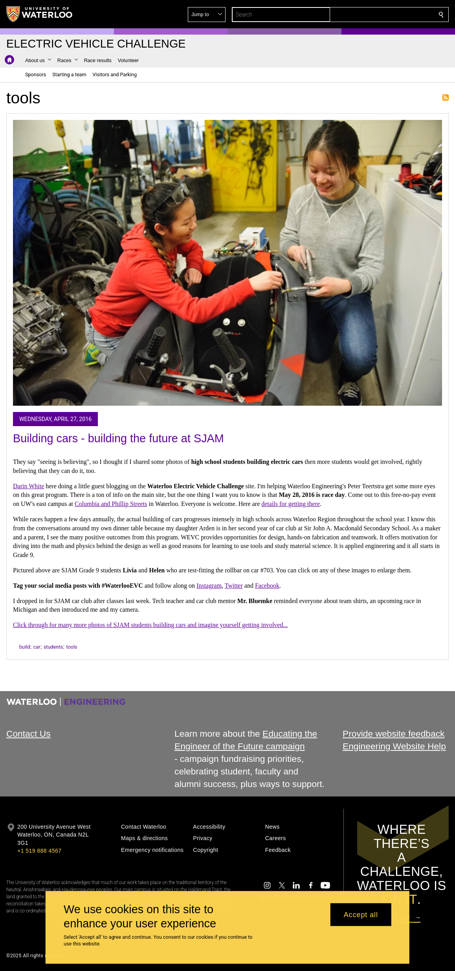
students (53, 647)
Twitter (234, 585)
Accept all (361, 914)
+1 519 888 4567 (39, 851)
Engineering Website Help (394, 746)
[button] (384, 14)
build (24, 647)
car (36, 647)
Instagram (209, 585)
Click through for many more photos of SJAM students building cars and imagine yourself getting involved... (150, 625)
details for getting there (290, 503)
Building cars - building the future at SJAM (118, 438)
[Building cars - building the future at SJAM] (227, 263)
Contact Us (28, 733)
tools (71, 647)
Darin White (28, 486)
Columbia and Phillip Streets (111, 503)
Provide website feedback (393, 733)
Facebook (267, 585)
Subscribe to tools (445, 97)
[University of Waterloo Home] (39, 14)
